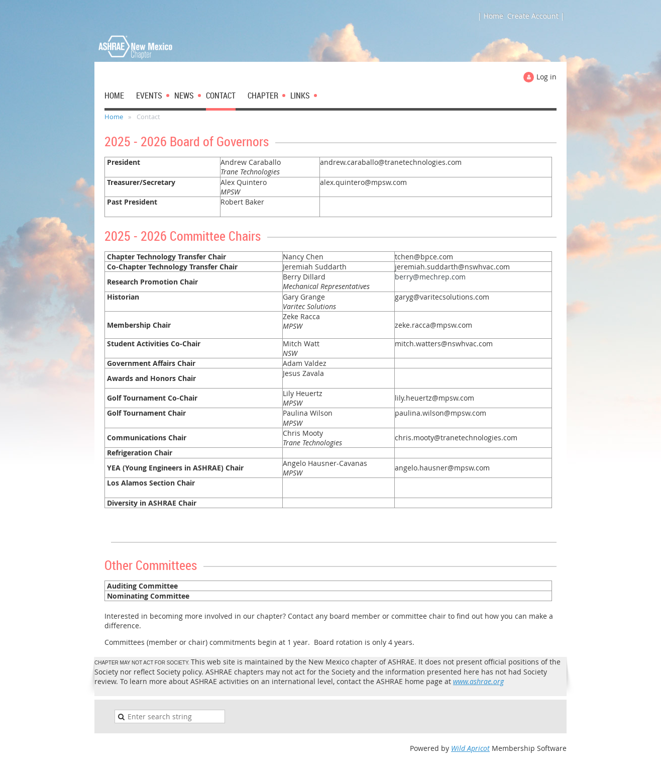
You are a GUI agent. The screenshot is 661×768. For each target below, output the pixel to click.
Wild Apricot (470, 748)
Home (113, 116)
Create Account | (536, 16)
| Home (490, 16)
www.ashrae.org (478, 681)
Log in (546, 76)
